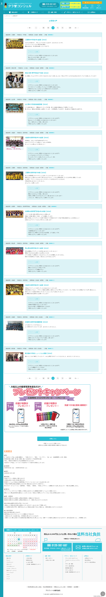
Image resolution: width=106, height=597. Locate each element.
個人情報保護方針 (47, 586)
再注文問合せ (88, 560)
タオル (8, 574)
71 (57, 27)
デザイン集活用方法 (69, 566)
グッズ (8, 578)
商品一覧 (9, 558)
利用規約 (69, 586)
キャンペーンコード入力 (93, 2)
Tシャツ (8, 560)
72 (62, 27)
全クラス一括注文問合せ (90, 562)
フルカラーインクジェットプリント (72, 561)
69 (48, 27)
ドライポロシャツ (10, 566)
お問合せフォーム (89, 558)
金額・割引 (54, 12)
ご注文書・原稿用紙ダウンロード (33, 564)
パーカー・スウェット (11, 568)
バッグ (8, 576)
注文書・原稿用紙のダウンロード (72, 572)
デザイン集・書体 (69, 563)
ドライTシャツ (10, 562)
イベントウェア (10, 572)
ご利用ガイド (34, 12)
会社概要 (76, 586)
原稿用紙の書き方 (69, 568)
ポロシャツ (9, 564)
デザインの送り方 (69, 570)
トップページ (7, 15)
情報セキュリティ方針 (60, 586)
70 (53, 27)
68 (43, 27)
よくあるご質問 (29, 562)
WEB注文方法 (29, 560)
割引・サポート (49, 558)
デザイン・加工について (73, 12)
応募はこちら (53, 438)
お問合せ (92, 12)
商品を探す (15, 12)
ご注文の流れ (29, 558)
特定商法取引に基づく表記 (35, 586)
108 (70, 27)
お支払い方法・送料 (50, 560)
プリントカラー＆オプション (71, 558)
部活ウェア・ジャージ (11, 570)
